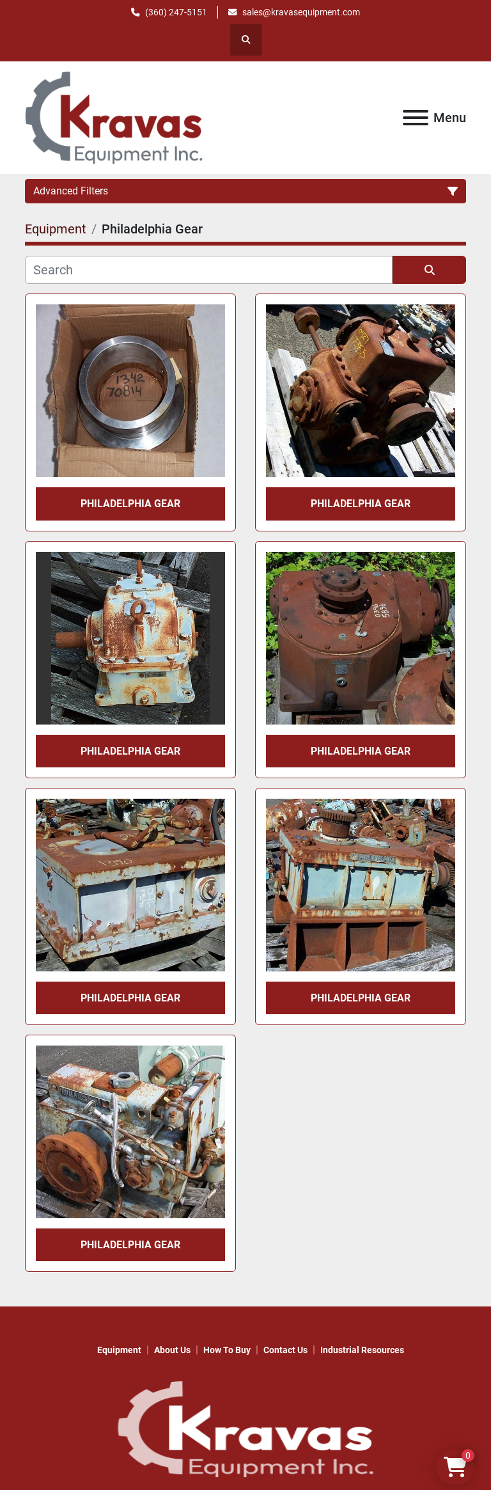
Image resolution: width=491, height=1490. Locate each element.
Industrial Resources (362, 1350)
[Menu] (415, 117)
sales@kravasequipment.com (301, 12)
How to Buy (227, 1350)
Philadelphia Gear (130, 504)
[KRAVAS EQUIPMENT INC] (245, 1428)
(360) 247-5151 (176, 12)
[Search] (209, 270)
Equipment (119, 1350)
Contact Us (285, 1350)
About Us (172, 1350)
